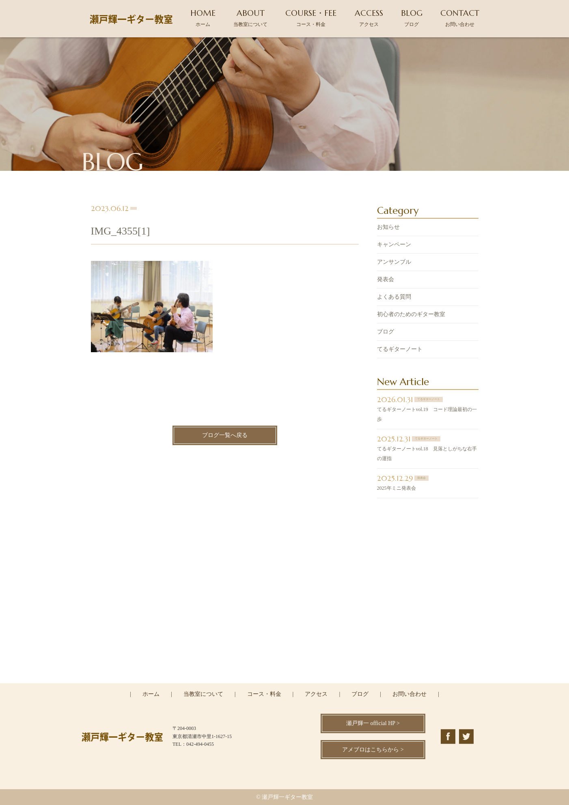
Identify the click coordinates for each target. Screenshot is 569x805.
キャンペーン (394, 245)
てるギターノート (399, 350)
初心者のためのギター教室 (411, 315)
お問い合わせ (409, 694)
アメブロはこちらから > (372, 750)
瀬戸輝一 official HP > (373, 723)
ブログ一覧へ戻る (225, 436)
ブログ (385, 332)
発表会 (385, 280)
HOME (203, 17)
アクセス (316, 694)
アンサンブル (394, 263)
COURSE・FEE (310, 17)
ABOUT (250, 17)
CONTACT (459, 17)
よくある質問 (394, 298)
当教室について (203, 694)
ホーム (150, 694)
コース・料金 (264, 694)
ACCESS (369, 17)
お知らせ (388, 228)
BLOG (411, 17)
